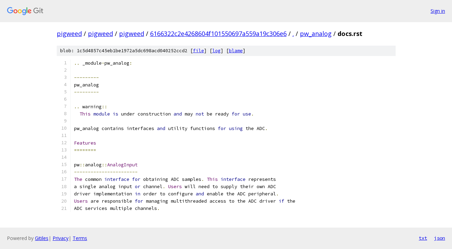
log (216, 51)
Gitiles (41, 238)
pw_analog (316, 33)
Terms (80, 238)
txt (423, 238)
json (439, 238)
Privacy (60, 238)
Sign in (438, 11)
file (198, 51)
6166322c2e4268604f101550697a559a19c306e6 (218, 33)
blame (236, 51)
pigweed (69, 33)
